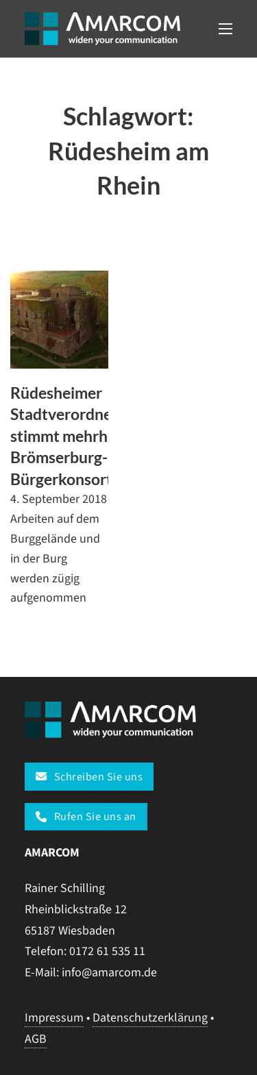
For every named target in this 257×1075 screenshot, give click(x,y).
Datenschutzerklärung (150, 1017)
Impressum (54, 1017)
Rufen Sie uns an (86, 816)
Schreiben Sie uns (89, 776)
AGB (36, 1039)
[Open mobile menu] (225, 28)
